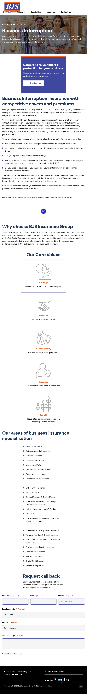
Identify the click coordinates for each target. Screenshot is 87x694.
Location (10, 622)
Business (8, 12)
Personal (22, 12)
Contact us (66, 12)
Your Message (12, 636)
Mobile (65, 596)
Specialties (37, 12)
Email (36, 596)
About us (52, 12)
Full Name (10, 596)
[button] (33, 83)
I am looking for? (13, 609)
